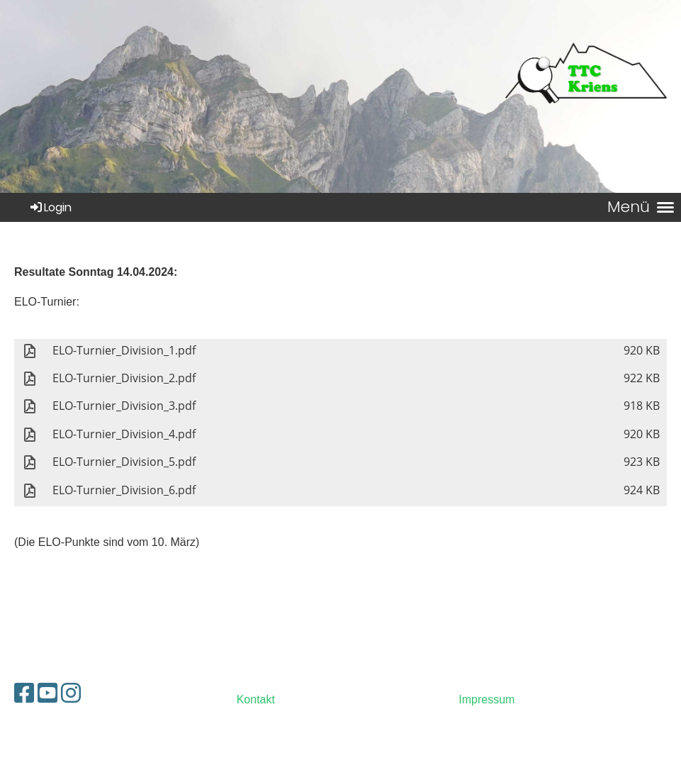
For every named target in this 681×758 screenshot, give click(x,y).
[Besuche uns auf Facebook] (24, 693)
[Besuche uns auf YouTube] (47, 693)
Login (50, 207)
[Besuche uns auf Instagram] (71, 693)
